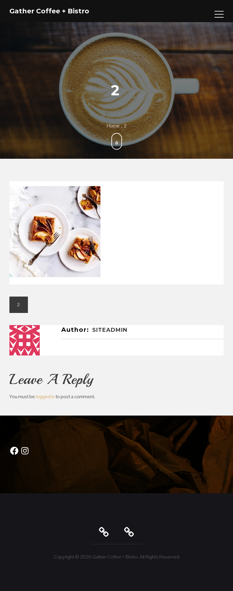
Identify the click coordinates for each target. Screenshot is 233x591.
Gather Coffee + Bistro (49, 11)
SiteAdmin (109, 330)
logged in (45, 396)
